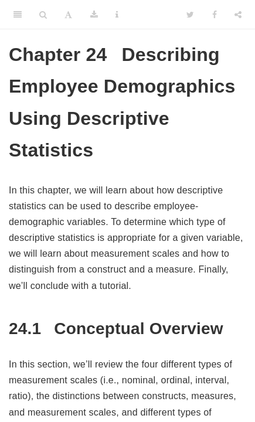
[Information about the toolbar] (117, 14)
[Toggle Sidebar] (17, 14)
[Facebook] (214, 14)
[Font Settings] (68, 14)
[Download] (94, 14)
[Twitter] (190, 14)
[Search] (43, 14)
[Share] (238, 14)
